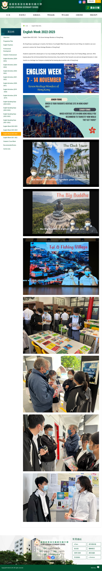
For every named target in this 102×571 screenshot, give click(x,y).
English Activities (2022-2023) (10, 72)
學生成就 (65, 15)
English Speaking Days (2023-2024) (9, 109)
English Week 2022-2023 (10, 134)
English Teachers (8, 45)
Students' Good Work (9, 141)
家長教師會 (92, 544)
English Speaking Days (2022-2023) (9, 115)
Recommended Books (9, 145)
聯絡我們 (93, 15)
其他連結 (77, 557)
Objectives (6, 37)
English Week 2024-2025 (10, 126)
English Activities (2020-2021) (10, 84)
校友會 (76, 548)
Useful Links (6, 149)
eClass (76, 544)
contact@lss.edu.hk (54, 554)
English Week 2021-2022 (10, 137)
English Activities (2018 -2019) (10, 97)
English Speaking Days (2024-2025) (9, 103)
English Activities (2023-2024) (10, 66)
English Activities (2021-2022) (10, 78)
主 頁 (8, 15)
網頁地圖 (92, 553)
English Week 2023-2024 (10, 130)
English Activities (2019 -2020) (10, 90)
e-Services (92, 557)
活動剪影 (81, 14)
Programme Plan (8, 41)
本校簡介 (24, 14)
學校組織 (52, 14)
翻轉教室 (92, 548)
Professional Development (7, 50)
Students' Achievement (10, 55)
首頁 (27, 26)
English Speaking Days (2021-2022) (9, 121)
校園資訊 (38, 14)
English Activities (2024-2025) (10, 60)
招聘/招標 (77, 553)
